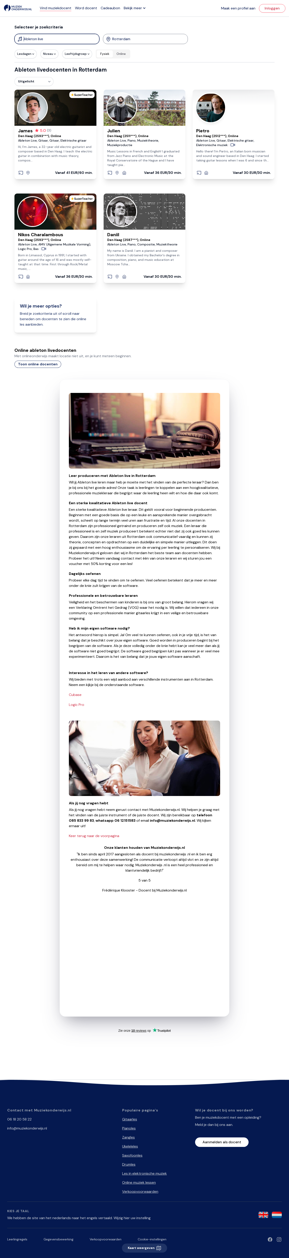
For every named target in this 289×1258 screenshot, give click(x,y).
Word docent (86, 8)
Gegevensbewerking (58, 1239)
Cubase (75, 694)
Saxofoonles (132, 1155)
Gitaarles (129, 1119)
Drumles (128, 1164)
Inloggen (272, 8)
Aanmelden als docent (222, 1142)
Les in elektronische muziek (144, 1173)
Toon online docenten (38, 364)
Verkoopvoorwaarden (140, 1191)
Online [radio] (121, 54)
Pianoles (129, 1128)
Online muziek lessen (139, 1182)
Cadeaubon (110, 8)
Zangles (128, 1137)
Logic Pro (76, 704)
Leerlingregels (17, 1239)
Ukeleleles (130, 1146)
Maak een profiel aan (238, 8)
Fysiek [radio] (104, 54)
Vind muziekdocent (55, 8)
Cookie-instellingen (152, 1239)
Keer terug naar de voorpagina (94, 835)
